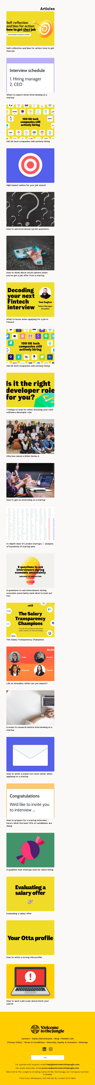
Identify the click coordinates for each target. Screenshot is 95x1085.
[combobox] (32, 1057)
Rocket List (67, 1038)
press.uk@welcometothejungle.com (60, 1068)
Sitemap (83, 1042)
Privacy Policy (14, 1042)
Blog (56, 1038)
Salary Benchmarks (42, 1038)
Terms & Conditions (34, 1042)
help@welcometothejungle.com (63, 1064)
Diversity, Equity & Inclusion (62, 1042)
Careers (25, 1038)
